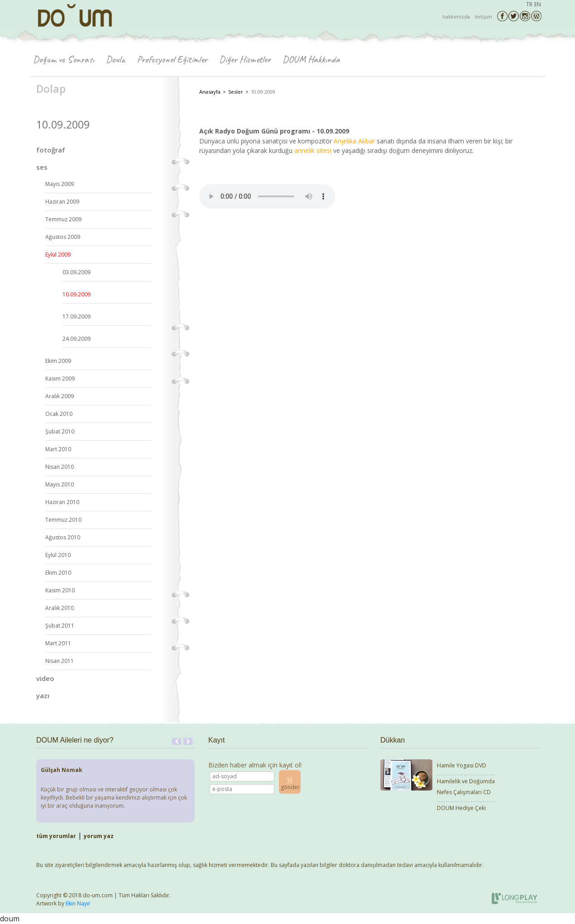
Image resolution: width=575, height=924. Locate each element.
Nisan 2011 (59, 661)
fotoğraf (50, 149)
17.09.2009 (76, 316)
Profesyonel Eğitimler (172, 59)
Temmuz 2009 (63, 219)
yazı (42, 695)
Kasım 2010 (60, 590)
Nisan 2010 (59, 467)
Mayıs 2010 (59, 484)
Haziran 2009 (62, 201)
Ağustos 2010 (62, 537)
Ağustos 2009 (62, 237)
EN (537, 4)
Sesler (235, 91)
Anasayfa (209, 91)
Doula (115, 59)
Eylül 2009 (58, 254)
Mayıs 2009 (59, 184)
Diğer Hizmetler (245, 59)
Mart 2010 (58, 449)
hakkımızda (456, 16)
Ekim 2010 (58, 572)
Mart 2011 (58, 643)
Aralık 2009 (59, 396)
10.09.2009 (76, 294)
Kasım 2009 (60, 378)
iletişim (483, 16)
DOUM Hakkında (311, 59)
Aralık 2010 (59, 608)
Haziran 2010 (62, 502)
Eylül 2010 (58, 555)
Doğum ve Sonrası (63, 59)
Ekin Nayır (78, 903)
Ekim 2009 (58, 361)
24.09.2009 (76, 339)
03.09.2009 (76, 272)
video (45, 678)
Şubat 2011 (59, 625)
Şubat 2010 (59, 431)
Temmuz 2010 (63, 520)
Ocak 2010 (58, 414)
